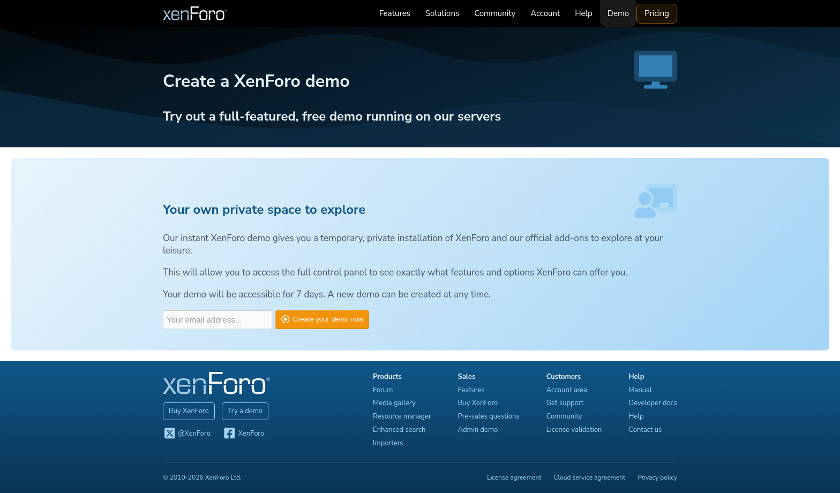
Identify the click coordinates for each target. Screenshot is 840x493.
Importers (388, 443)
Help (583, 13)
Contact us (645, 430)
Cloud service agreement (590, 477)
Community (494, 13)
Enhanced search (399, 430)
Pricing (656, 13)
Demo (618, 13)
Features (394, 13)
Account (545, 13)
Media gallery (394, 403)
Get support (565, 403)
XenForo (243, 434)
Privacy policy (657, 477)
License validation (574, 430)
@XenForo (187, 434)
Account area (566, 390)
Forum (383, 390)
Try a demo (245, 411)
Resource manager (402, 416)
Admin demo (478, 430)
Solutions (442, 13)
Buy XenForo (189, 411)
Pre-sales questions (489, 416)
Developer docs (652, 403)
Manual (639, 390)
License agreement (514, 477)
